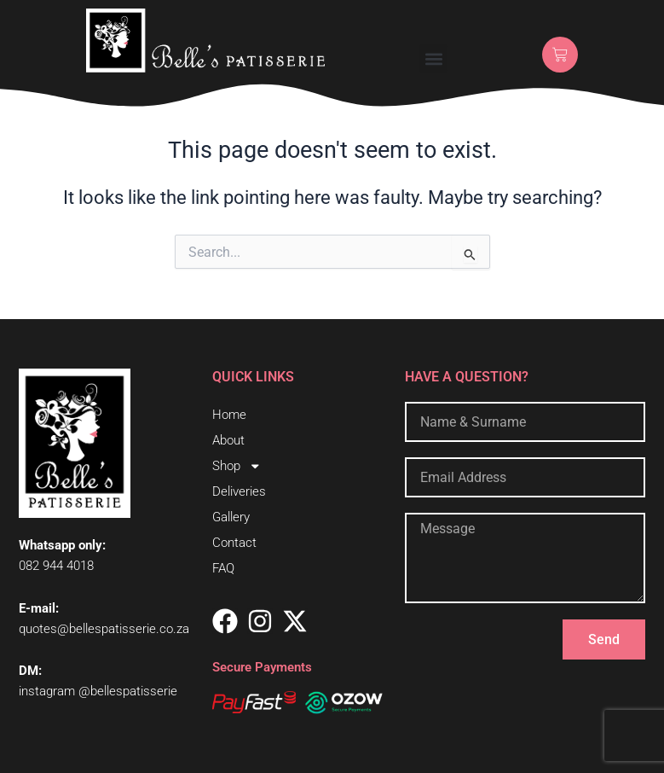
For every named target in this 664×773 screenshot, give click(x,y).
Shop (237, 466)
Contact (234, 542)
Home (229, 414)
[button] (433, 58)
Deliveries (239, 491)
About (228, 440)
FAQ (223, 568)
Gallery (231, 517)
